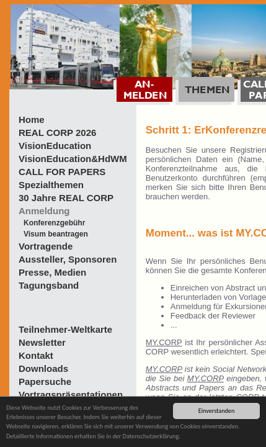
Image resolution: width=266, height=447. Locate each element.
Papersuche (45, 381)
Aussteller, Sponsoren (68, 259)
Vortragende (46, 246)
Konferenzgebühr (54, 223)
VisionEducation (55, 145)
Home (32, 119)
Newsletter (42, 342)
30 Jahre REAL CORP (66, 197)
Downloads (43, 368)
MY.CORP (164, 342)
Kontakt (36, 355)
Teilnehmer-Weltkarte (65, 329)
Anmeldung (44, 210)
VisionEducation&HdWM (73, 158)
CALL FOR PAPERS (62, 171)
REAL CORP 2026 (57, 132)
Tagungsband (49, 285)
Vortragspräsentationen (71, 394)
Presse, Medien (52, 272)
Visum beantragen (56, 234)
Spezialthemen (51, 184)
